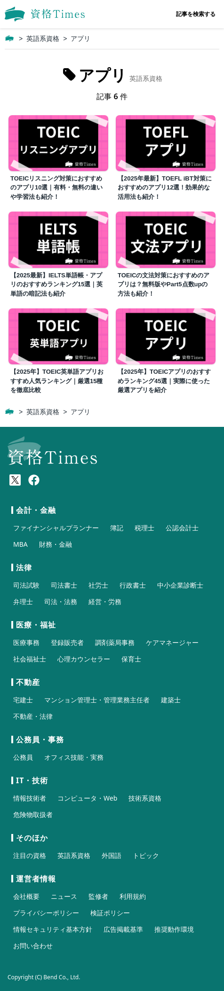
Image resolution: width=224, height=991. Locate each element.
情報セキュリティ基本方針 (52, 929)
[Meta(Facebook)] (33, 480)
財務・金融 (55, 544)
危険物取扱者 (33, 814)
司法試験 (26, 585)
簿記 (116, 527)
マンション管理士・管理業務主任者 (97, 699)
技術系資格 (144, 798)
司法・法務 (60, 601)
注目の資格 (29, 855)
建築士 (171, 699)
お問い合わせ (33, 945)
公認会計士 (182, 527)
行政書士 (133, 585)
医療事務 (26, 642)
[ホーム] (9, 38)
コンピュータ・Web (87, 798)
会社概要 (26, 896)
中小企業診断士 (180, 585)
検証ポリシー (110, 912)
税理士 (144, 527)
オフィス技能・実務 (74, 757)
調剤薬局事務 (115, 642)
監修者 (98, 896)
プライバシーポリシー (46, 912)
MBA (20, 544)
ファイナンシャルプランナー (56, 527)
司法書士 (64, 585)
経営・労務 (104, 601)
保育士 (131, 658)
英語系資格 (42, 38)
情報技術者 (29, 798)
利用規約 (133, 896)
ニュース (64, 896)
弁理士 (23, 601)
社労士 (98, 585)
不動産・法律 (33, 716)
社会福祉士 (29, 658)
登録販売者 (67, 642)
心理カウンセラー (83, 658)
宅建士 (23, 699)
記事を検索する (196, 14)
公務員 (23, 757)
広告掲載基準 (123, 929)
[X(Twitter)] (15, 480)
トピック (146, 855)
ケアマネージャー (172, 642)
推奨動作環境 (174, 929)
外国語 (111, 855)
